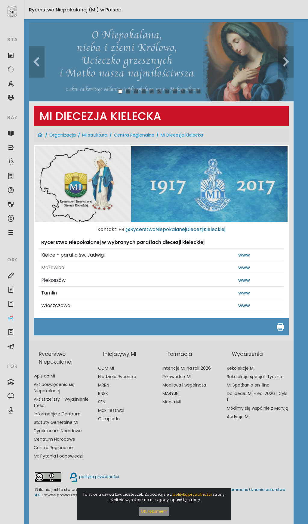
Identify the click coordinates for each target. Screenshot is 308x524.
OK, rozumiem (154, 511)
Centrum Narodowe (54, 439)
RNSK (103, 393)
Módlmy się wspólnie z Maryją (257, 408)
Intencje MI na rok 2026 (186, 368)
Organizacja (62, 135)
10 (191, 91)
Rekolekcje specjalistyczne (254, 377)
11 (198, 91)
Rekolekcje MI (240, 368)
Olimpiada (109, 419)
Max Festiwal (111, 410)
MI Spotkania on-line (248, 385)
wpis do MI (44, 376)
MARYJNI (171, 393)
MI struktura (94, 135)
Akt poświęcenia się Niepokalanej (54, 387)
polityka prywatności (94, 476)
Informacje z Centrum (57, 414)
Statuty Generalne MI (56, 422)
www (244, 254)
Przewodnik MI (176, 377)
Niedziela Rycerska (117, 377)
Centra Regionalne (134, 135)
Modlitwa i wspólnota (184, 385)
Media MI (171, 402)
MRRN (103, 385)
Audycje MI (238, 417)
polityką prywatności (192, 494)
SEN (101, 402)
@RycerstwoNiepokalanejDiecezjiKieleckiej (175, 229)
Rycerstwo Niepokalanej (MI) (75, 9)
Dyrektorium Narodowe (58, 431)
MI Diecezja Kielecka (182, 135)
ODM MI (106, 368)
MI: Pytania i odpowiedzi (58, 456)
